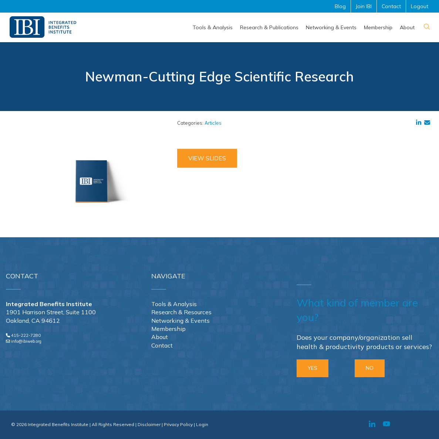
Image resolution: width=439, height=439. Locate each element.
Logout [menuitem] (419, 6)
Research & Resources (181, 312)
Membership (168, 328)
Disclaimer (149, 424)
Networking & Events (180, 320)
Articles (213, 123)
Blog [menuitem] (340, 6)
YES (312, 368)
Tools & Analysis (174, 304)
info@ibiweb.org (26, 341)
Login (202, 424)
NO (370, 368)
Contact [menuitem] (391, 6)
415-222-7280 (26, 335)
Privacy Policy (178, 424)
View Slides (207, 158)
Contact (162, 345)
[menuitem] (213, 27)
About (159, 337)
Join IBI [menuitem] (364, 6)
